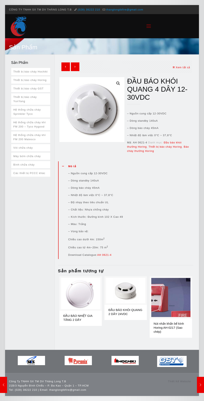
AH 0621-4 (104, 254)
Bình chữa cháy (24, 164)
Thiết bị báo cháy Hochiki (30, 71)
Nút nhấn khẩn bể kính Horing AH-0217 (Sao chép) (169, 327)
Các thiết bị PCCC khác (29, 173)
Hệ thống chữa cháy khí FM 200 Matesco (29, 137)
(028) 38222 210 (89, 9)
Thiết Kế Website (179, 381)
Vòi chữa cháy (23, 147)
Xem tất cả (181, 67)
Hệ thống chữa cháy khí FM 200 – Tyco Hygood (29, 124)
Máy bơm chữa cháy (27, 156)
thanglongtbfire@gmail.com (124, 9)
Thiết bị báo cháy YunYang (25, 99)
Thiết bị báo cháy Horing (165, 146)
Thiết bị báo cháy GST (28, 88)
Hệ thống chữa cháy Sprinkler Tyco (27, 111)
